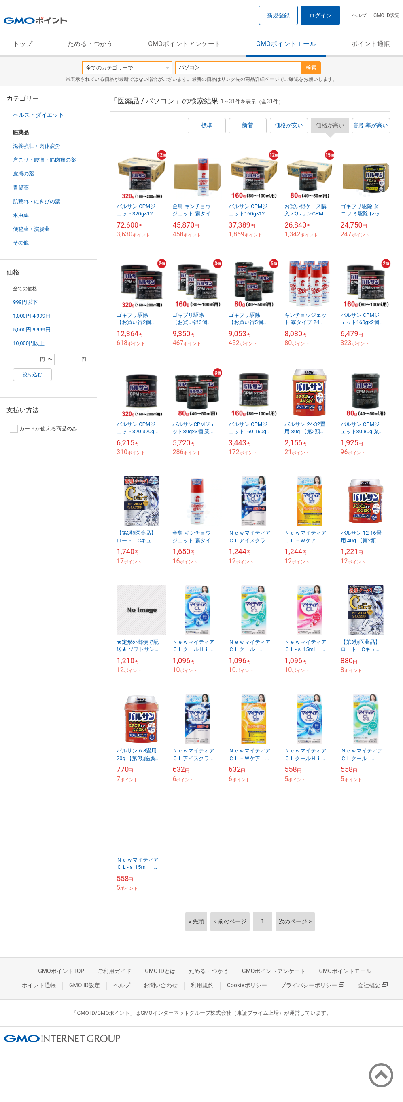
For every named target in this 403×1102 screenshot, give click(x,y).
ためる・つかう (90, 44)
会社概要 (373, 985)
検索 (311, 68)
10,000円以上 (29, 343)
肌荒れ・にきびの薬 (36, 201)
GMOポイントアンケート (184, 44)
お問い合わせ (161, 985)
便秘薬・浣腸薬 (31, 229)
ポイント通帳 (370, 44)
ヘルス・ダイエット (38, 115)
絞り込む (32, 374)
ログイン (320, 15)
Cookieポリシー (247, 985)
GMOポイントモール (286, 44)
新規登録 (278, 15)
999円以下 (25, 302)
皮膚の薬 (23, 174)
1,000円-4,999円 (32, 316)
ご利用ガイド (115, 971)
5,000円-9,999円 (32, 330)
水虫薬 (21, 215)
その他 (21, 243)
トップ (22, 44)
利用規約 (202, 985)
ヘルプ (359, 15)
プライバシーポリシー (312, 985)
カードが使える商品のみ (43, 429)
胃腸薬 (21, 188)
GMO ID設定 (386, 15)
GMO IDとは (160, 971)
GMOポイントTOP (61, 971)
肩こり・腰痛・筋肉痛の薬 (44, 160)
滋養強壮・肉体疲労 (36, 146)
